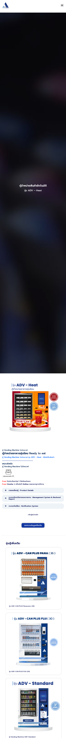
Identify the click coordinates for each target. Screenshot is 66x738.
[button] (62, 5)
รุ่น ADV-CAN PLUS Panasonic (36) (21, 608)
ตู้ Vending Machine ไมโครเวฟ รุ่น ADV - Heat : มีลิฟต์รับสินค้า (28, 459)
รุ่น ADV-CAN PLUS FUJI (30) (19, 674)
